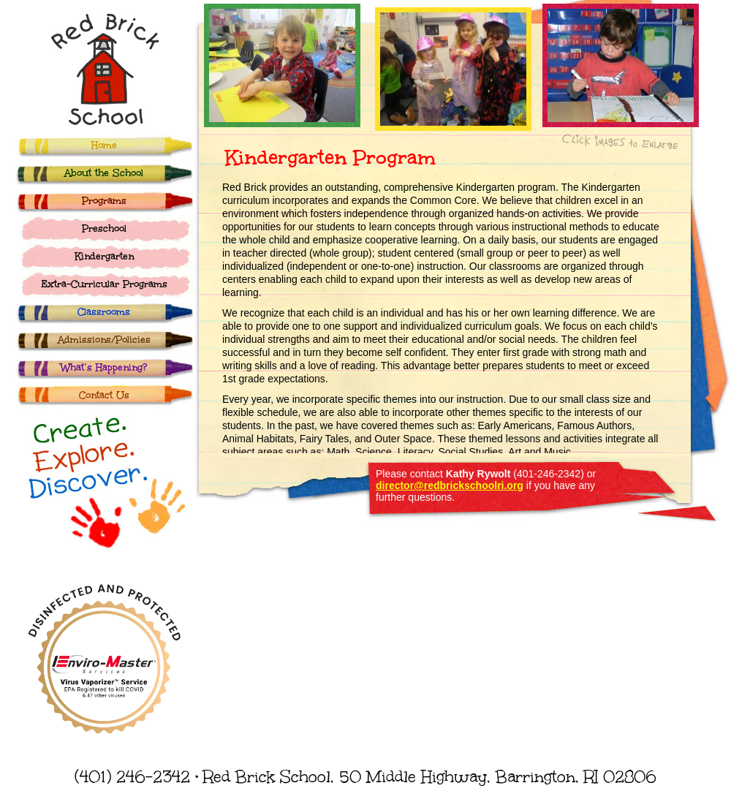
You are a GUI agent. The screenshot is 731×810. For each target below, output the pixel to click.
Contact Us (104, 395)
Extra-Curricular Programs (104, 284)
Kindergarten (104, 256)
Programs (104, 201)
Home (104, 145)
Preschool (104, 228)
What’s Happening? (104, 367)
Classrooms (103, 312)
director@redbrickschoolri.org (449, 485)
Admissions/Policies (104, 340)
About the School (103, 173)
